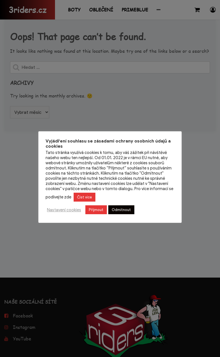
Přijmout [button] (96, 210)
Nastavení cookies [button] (64, 209)
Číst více (84, 197)
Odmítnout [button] (121, 210)
